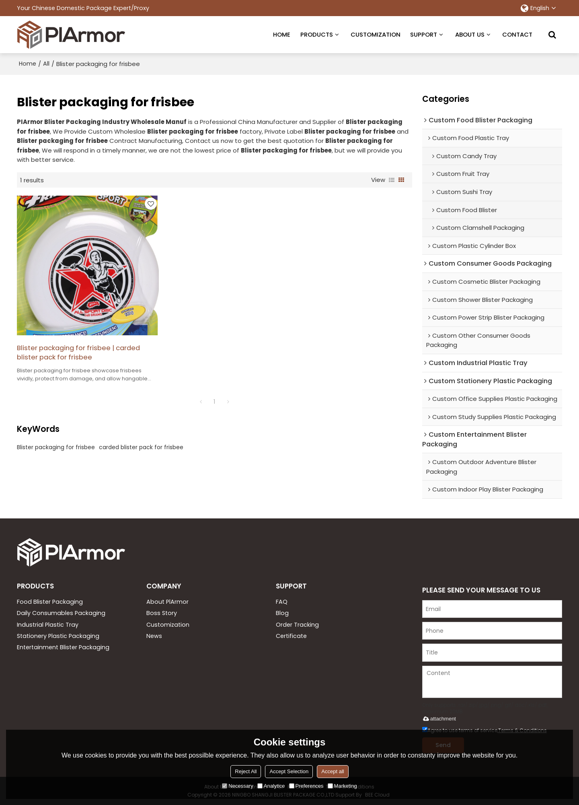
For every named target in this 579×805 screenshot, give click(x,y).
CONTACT (517, 34)
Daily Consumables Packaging (61, 613)
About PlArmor (167, 601)
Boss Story (161, 613)
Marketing (342, 786)
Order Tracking (297, 624)
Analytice (271, 786)
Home (28, 63)
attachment (438, 718)
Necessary (237, 786)
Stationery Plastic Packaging (58, 636)
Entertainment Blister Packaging (63, 647)
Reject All (246, 771)
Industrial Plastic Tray (47, 624)
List (391, 179)
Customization (167, 624)
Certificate (291, 636)
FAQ (281, 601)
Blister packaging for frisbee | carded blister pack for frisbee (69, 336)
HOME (281, 34)
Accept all (332, 771)
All (47, 63)
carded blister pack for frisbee (141, 431)
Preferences (306, 786)
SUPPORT (423, 34)
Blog (282, 613)
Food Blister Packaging (50, 601)
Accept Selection (288, 771)
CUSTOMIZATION (375, 34)
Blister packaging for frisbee (56, 431)
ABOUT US (470, 34)
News (154, 636)
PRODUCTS (316, 34)
